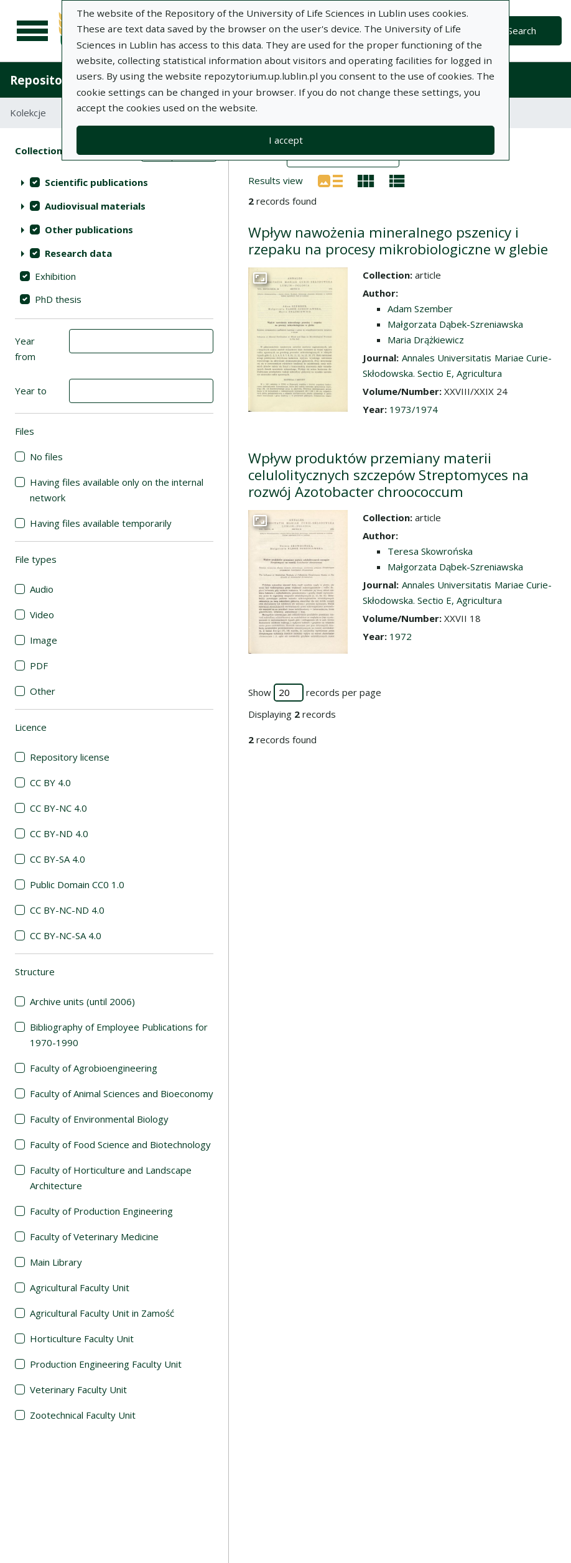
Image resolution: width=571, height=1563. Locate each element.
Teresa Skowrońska (430, 551)
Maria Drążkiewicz (426, 339)
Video (42, 614)
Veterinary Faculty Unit (78, 1389)
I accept (286, 140)
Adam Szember (420, 308)
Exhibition (55, 276)
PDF (39, 665)
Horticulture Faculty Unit (82, 1338)
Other (42, 691)
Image (43, 640)
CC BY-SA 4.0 (57, 859)
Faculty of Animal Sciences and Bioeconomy (121, 1093)
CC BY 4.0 (50, 782)
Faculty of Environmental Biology (99, 1119)
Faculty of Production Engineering (101, 1211)
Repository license (69, 757)
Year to (31, 390)
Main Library (56, 1262)
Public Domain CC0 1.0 (77, 884)
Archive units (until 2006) (82, 1001)
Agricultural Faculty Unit (79, 1287)
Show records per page (314, 693)
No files (46, 456)
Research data (78, 253)
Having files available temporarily (101, 523)
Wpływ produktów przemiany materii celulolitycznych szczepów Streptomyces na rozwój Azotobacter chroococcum (388, 474)
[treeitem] (114, 182)
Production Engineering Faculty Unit (106, 1364)
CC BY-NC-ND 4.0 (67, 910)
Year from (25, 349)
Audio (41, 589)
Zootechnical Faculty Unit (83, 1415)
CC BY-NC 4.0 (58, 808)
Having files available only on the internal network (116, 490)
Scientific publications (96, 182)
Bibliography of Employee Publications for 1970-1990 (119, 1035)
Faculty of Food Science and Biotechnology (120, 1144)
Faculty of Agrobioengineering (93, 1068)
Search (522, 30)
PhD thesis (58, 299)
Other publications (89, 229)
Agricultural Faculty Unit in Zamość (102, 1313)
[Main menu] (32, 31)
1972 (400, 636)
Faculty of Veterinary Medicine (94, 1236)
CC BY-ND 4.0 (59, 833)
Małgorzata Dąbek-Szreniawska (455, 324)
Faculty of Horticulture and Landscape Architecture (111, 1178)
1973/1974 (413, 409)
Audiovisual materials (95, 206)
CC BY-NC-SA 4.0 (65, 935)
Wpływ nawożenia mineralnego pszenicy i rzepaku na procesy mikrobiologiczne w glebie (398, 241)
